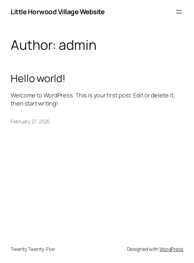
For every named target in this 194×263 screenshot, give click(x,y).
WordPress (171, 249)
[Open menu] (179, 11)
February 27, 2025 (30, 121)
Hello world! (38, 78)
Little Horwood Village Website (57, 11)
